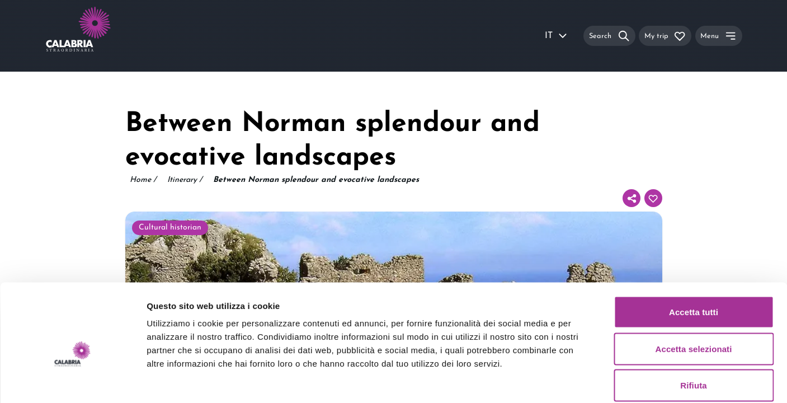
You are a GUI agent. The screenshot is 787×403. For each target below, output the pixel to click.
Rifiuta (693, 329)
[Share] (631, 198)
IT (556, 35)
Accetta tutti (693, 256)
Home (143, 180)
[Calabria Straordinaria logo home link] (99, 36)
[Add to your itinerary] (653, 198)
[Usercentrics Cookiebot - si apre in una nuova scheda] (72, 381)
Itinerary (184, 180)
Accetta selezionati (694, 293)
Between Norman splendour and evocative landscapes (316, 180)
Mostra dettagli (588, 381)
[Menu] (718, 35)
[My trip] (665, 35)
